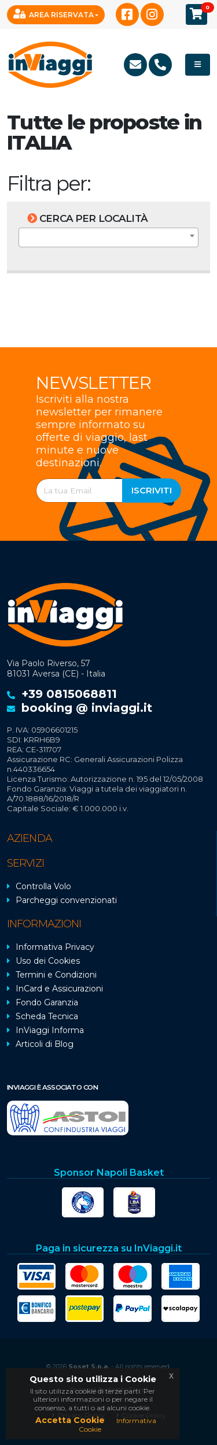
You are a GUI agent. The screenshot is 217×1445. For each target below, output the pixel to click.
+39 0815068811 (69, 694)
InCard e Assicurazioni (59, 988)
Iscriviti (151, 490)
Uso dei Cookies (48, 961)
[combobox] (108, 237)
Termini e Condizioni (56, 974)
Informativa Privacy (55, 947)
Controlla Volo (43, 886)
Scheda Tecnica (47, 1016)
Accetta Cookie (70, 1420)
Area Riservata (53, 14)
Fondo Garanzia (47, 1002)
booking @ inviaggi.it (86, 708)
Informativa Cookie (117, 1424)
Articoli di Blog (44, 1044)
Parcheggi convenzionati (66, 900)
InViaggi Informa (50, 1030)
